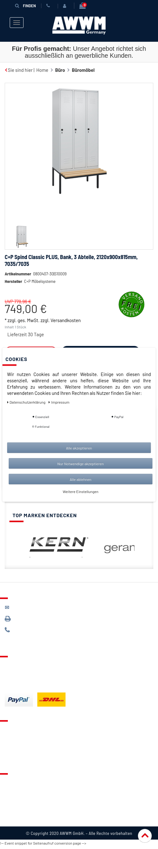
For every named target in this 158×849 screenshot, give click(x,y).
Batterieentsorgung (25, 683)
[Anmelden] (66, 6)
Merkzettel (16, 738)
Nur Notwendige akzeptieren (80, 463)
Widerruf (14, 809)
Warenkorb (16, 747)
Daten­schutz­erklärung (26, 402)
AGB (9, 800)
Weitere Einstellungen (80, 491)
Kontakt (13, 729)
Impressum (16, 818)
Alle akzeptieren (79, 447)
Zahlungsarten (20, 674)
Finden (25, 5)
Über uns (14, 782)
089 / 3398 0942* (29, 618)
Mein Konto (16, 756)
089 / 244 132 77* (28, 630)
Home (42, 70)
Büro (60, 70)
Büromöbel (83, 70)
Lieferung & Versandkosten (33, 665)
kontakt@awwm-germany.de (39, 607)
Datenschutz (18, 791)
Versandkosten (65, 320)
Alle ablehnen (80, 479)
